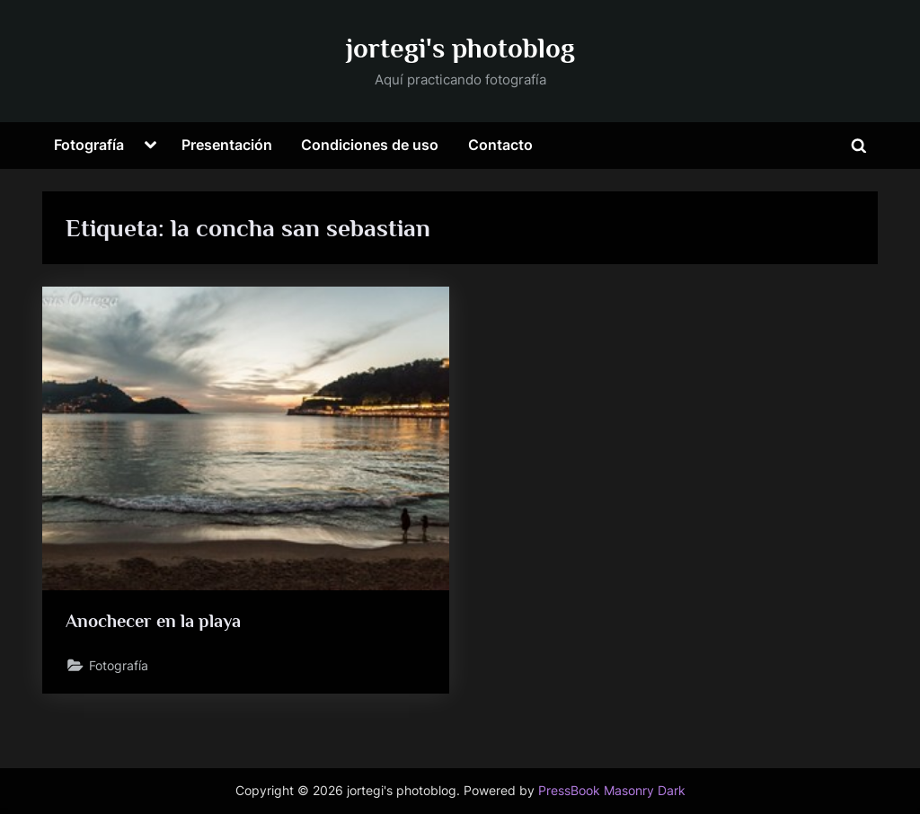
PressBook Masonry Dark (612, 790)
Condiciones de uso (369, 145)
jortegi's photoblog (460, 48)
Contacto (500, 145)
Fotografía (89, 145)
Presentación (226, 145)
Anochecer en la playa (153, 621)
